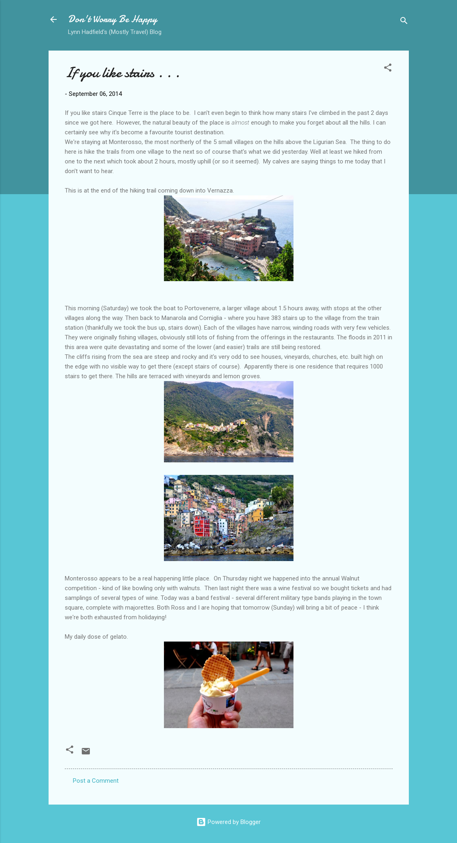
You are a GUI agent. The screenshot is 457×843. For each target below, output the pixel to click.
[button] (388, 69)
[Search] (404, 22)
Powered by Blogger (228, 822)
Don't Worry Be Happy (112, 19)
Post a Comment (96, 780)
